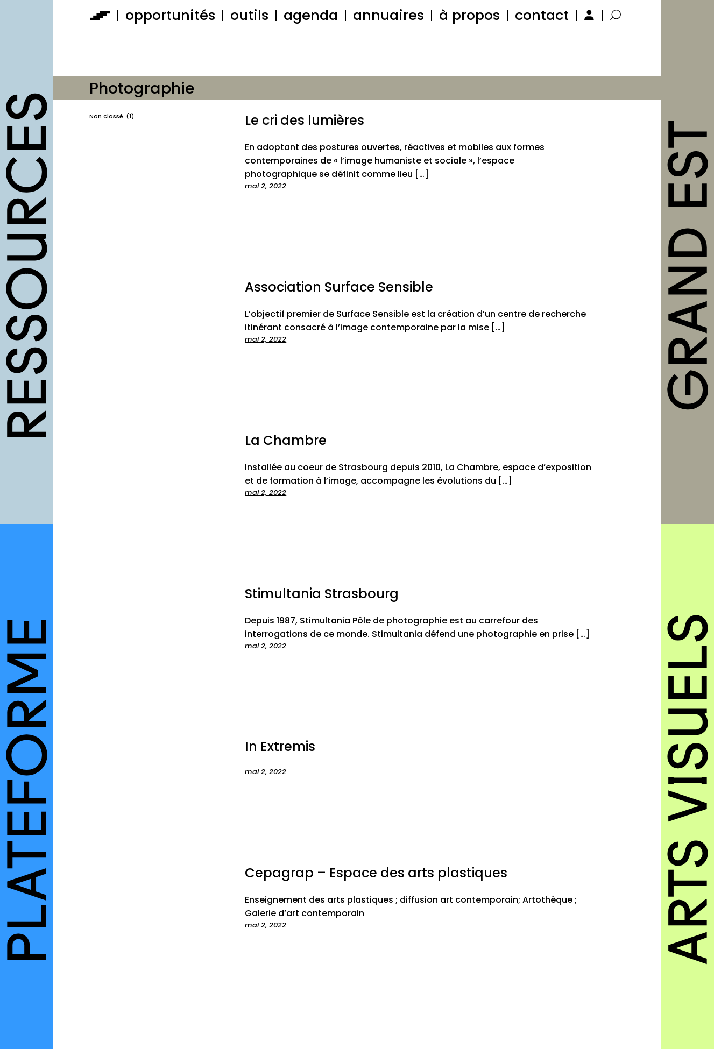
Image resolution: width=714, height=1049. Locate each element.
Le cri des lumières (304, 120)
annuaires (388, 15)
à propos (469, 15)
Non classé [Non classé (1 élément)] (111, 116)
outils (249, 15)
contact (542, 15)
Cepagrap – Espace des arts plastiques (376, 873)
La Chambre (286, 440)
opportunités (170, 15)
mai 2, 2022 (265, 186)
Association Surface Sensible (339, 287)
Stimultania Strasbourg (322, 594)
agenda (311, 15)
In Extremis (280, 746)
